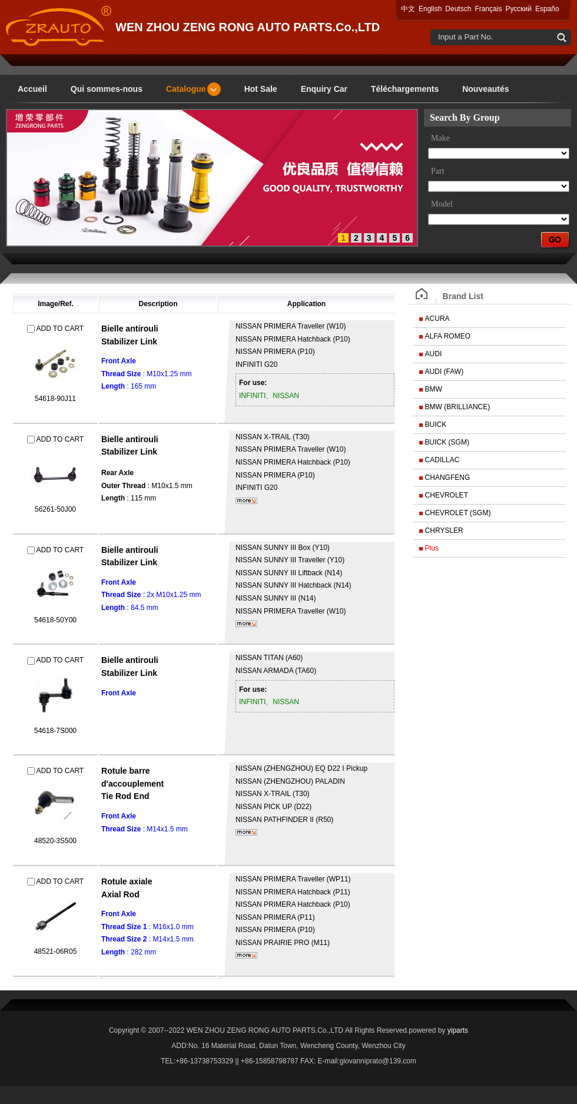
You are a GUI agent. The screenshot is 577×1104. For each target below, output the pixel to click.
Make (440, 138)
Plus (432, 548)
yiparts (457, 1030)
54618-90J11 (55, 398)
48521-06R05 (55, 951)
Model (442, 204)
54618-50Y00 (55, 620)
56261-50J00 (55, 509)
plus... (246, 501)
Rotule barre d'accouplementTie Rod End (132, 783)
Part (438, 171)
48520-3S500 (55, 841)
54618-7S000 (55, 731)
